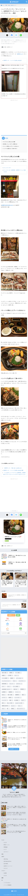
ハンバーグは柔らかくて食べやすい (10, 148)
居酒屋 (11, 672)
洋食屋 (12, 678)
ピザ (4, 686)
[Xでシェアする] (7, 35)
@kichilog (6, 859)
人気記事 (5, 713)
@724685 (6, 863)
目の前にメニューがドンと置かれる (10, 144)
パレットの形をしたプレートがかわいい (11, 146)
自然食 (4, 675)
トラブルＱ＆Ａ (7, 882)
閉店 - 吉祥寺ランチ (8, 47)
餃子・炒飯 (11, 695)
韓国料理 (18, 695)
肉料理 (11, 697)
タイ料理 (10, 675)
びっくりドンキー (7, 167)
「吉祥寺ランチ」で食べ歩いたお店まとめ (12, 468)
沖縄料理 (11, 692)
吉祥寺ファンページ (8, 866)
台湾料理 (4, 692)
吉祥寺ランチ (20, 53)
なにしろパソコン (10, 795)
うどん (20, 706)
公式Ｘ (3, 856)
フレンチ (12, 683)
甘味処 (13, 708)
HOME (14, 891)
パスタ (9, 686)
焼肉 (24, 695)
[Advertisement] (14, 117)
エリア (7, 624)
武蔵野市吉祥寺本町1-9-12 (7, 205)
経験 (2, 877)
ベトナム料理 (5, 678)
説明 (18, 615)
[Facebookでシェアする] (11, 35)
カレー (17, 675)
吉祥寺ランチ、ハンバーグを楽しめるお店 (12, 60)
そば (4, 708)
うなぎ (23, 700)
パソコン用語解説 (7, 885)
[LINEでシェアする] (20, 35)
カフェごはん (19, 678)
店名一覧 (21, 624)
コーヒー (3, 870)
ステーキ (4, 697)
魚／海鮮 (17, 700)
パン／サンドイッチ (6, 681)
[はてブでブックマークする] (16, 35)
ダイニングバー (21, 708)
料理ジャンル (7, 619)
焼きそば (16, 689)
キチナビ (6, 868)
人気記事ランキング (13, 748)
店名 (2, 854)
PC (2, 880)
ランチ (3, 840)
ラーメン (18, 692)
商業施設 (21, 619)
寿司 (4, 703)
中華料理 (23, 689)
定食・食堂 (5, 672)
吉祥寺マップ (11, 615)
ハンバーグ (5, 700)
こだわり (7, 629)
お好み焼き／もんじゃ (7, 689)
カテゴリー (6, 851)
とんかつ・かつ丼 (19, 703)
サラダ (15, 681)
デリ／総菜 (18, 672)
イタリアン (19, 683)
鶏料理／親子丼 (6, 706)
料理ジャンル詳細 (7, 669)
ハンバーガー (18, 697)
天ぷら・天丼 (10, 703)
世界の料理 (5, 683)
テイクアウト (22, 681)
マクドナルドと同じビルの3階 (9, 141)
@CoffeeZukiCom (7, 861)
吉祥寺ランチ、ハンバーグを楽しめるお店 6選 (13, 470)
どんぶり (13, 706)
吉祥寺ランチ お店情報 (9, 611)
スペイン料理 (16, 686)
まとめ (21, 629)
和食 (11, 700)
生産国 (5, 873)
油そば (4, 695)
